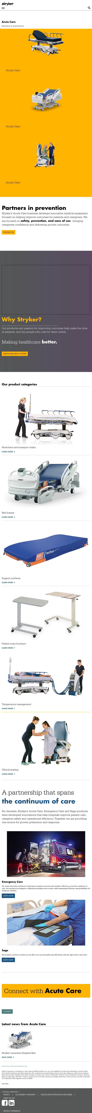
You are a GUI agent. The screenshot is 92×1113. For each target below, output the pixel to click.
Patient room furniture (14, 643)
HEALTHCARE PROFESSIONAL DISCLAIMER (56, 1094)
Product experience (12, 1111)
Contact (7, 1011)
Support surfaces (11, 578)
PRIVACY (7, 1094)
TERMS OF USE (9, 1098)
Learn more (7, 451)
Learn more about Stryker (14, 354)
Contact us (8, 232)
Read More (7, 1057)
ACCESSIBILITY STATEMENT (25, 1094)
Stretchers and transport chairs (19, 447)
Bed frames (8, 512)
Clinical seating (10, 769)
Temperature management (16, 704)
